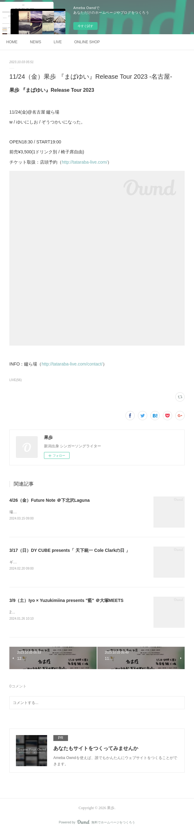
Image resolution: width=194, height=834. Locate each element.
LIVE (58, 42)
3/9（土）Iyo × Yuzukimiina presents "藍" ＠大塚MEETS (66, 600)
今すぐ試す (85, 26)
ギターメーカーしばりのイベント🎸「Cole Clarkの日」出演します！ (67, 563)
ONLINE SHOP (87, 42)
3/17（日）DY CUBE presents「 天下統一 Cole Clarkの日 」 (69, 550)
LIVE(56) (15, 380)
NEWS (35, 42)
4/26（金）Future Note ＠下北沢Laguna (49, 500)
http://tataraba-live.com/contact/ (71, 363)
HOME (11, 42)
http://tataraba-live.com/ (84, 162)
